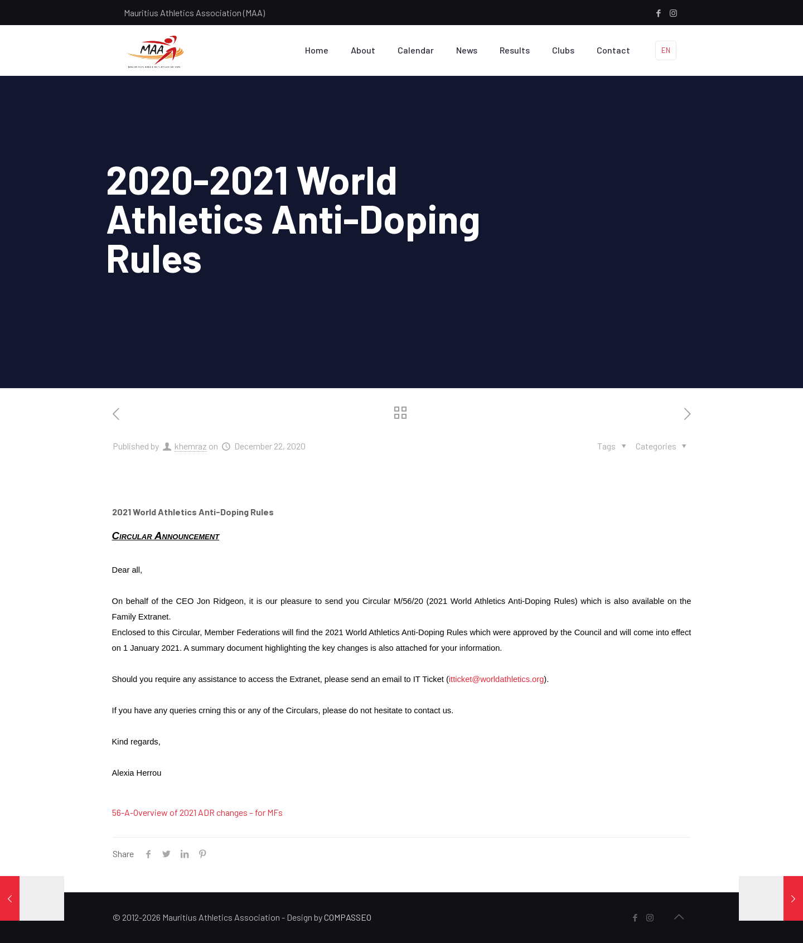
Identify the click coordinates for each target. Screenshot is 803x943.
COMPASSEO (347, 917)
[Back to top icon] (678, 916)
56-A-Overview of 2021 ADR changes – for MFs (197, 812)
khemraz (191, 446)
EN (665, 50)
